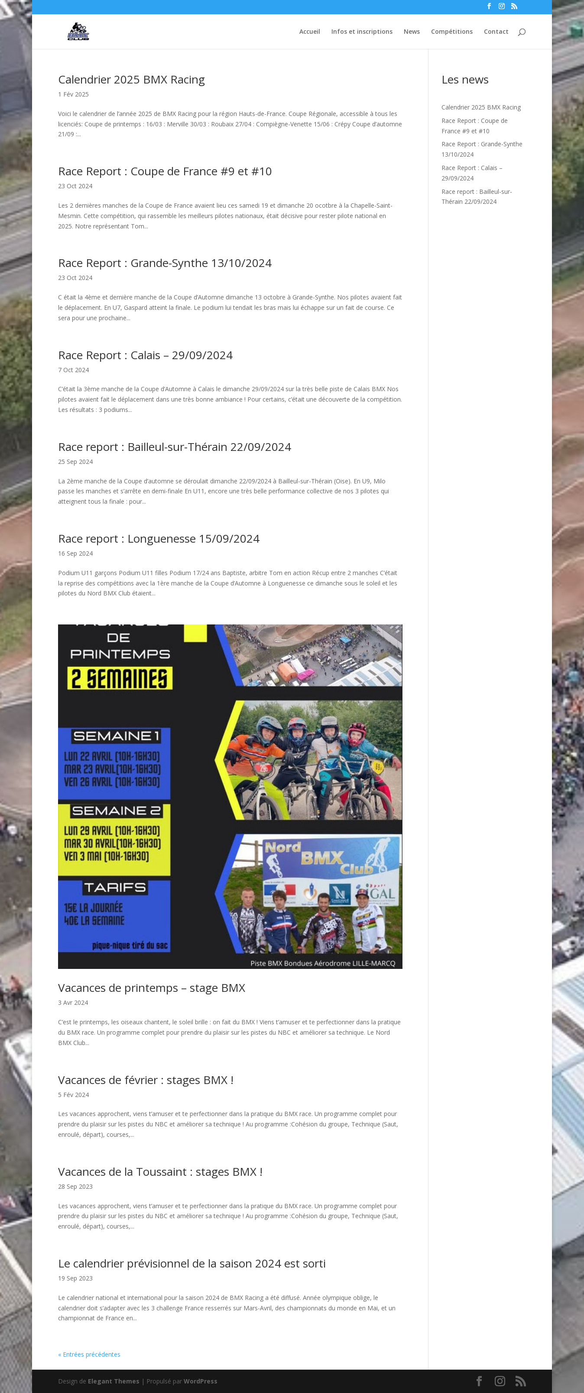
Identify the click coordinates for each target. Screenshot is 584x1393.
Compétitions (452, 32)
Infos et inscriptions (362, 32)
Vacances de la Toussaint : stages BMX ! (160, 1171)
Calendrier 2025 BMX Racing (131, 79)
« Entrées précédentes (89, 1354)
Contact (496, 32)
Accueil (309, 32)
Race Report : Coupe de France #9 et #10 (165, 171)
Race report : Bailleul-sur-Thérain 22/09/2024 (174, 446)
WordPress (200, 1381)
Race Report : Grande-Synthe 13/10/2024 (165, 262)
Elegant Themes (114, 1381)
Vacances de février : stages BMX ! (146, 1079)
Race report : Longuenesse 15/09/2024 (159, 538)
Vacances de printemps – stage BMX (151, 987)
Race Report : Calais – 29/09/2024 (145, 355)
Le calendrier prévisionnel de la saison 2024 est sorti (192, 1263)
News (412, 32)
